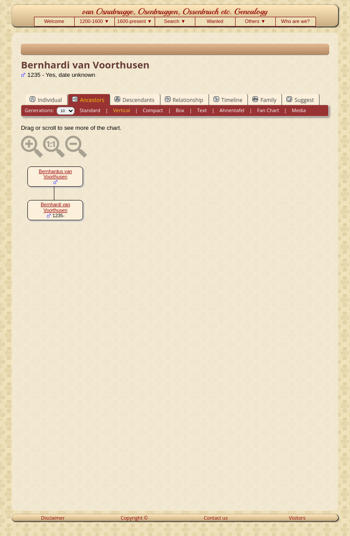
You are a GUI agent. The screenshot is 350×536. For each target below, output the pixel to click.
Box (180, 110)
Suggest (300, 100)
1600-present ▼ (134, 21)
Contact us (216, 517)
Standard (90, 110)
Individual (46, 100)
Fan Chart (268, 110)
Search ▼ (175, 21)
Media (299, 110)
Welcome (54, 21)
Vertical (121, 110)
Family (264, 100)
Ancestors (88, 100)
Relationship (184, 100)
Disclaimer (53, 517)
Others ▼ (255, 21)
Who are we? (295, 21)
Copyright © (134, 517)
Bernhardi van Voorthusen (55, 207)
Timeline (228, 100)
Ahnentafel (232, 110)
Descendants (134, 100)
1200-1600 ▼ (94, 21)
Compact (153, 110)
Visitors (297, 517)
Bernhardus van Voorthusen (55, 174)
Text (202, 110)
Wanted (215, 21)
